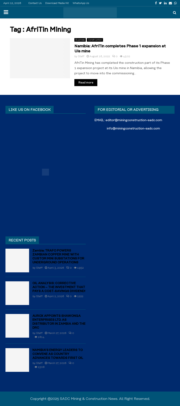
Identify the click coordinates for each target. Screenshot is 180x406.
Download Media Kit (57, 3)
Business (80, 40)
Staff (81, 56)
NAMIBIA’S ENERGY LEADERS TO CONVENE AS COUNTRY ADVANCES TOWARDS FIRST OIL (57, 354)
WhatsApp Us (81, 3)
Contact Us (35, 3)
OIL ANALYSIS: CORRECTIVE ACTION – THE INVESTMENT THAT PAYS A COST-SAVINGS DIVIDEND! (58, 287)
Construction (95, 40)
